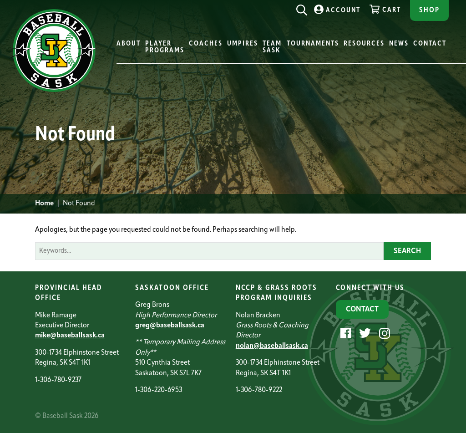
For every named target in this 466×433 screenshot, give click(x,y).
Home (44, 203)
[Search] (301, 7)
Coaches (206, 44)
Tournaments (313, 44)
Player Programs (164, 47)
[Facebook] (344, 333)
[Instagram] (383, 333)
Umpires (242, 44)
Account (337, 9)
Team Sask (272, 47)
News (399, 44)
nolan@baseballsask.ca (272, 346)
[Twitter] (364, 333)
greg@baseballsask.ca (169, 325)
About (128, 44)
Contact (429, 44)
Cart (385, 9)
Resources (364, 44)
